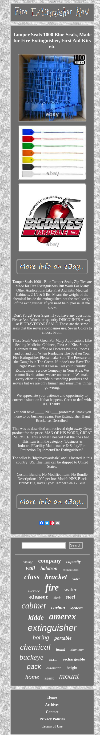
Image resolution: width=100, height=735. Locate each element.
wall (30, 568)
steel (70, 597)
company (49, 560)
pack (34, 666)
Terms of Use (52, 726)
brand (60, 650)
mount (69, 675)
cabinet (34, 605)
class (32, 576)
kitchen (53, 660)
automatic (53, 668)
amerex (62, 616)
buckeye (31, 657)
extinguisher (52, 628)
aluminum (77, 650)
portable (62, 638)
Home (52, 697)
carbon (58, 607)
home (32, 676)
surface (34, 591)
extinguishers (70, 569)
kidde (36, 617)
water (70, 589)
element (38, 597)
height (72, 668)
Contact (52, 712)
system (76, 607)
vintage (28, 562)
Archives (52, 705)
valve (76, 579)
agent (49, 678)
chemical (35, 647)
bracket (56, 577)
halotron (48, 568)
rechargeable (74, 659)
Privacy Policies (52, 719)
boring (41, 637)
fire (52, 587)
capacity (73, 561)
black (57, 598)
